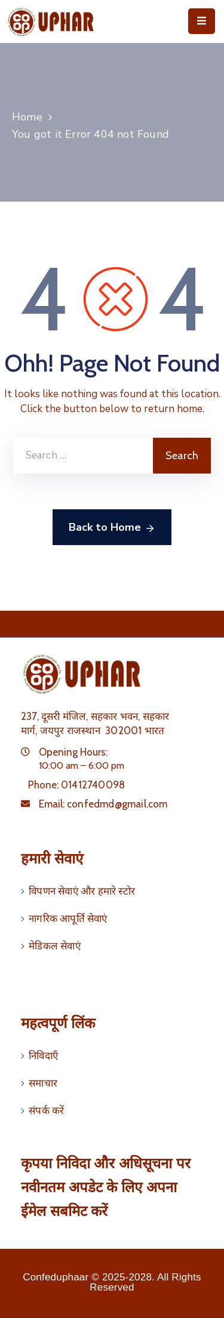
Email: (103, 804)
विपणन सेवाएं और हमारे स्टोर (82, 891)
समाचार (43, 1083)
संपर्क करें (46, 1110)
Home (27, 117)
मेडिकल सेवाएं (55, 946)
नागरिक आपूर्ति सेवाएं (68, 918)
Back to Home (112, 528)
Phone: (76, 785)
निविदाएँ (43, 1056)
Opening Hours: (73, 752)
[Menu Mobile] (201, 21)
